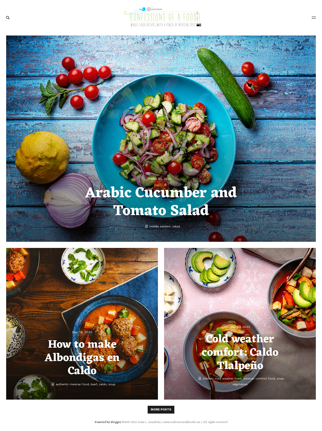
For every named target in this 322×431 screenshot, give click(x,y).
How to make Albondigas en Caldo (82, 358)
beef (94, 384)
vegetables (240, 384)
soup (111, 384)
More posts (161, 409)
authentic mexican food (72, 384)
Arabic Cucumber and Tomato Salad (161, 202)
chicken (208, 378)
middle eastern (160, 226)
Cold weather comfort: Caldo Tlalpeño (240, 353)
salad (176, 226)
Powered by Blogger (108, 422)
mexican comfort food (259, 378)
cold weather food (228, 378)
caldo (103, 384)
